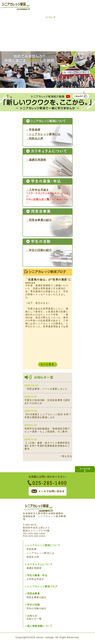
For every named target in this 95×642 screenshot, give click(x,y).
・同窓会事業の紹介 (39, 219)
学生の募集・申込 (77, 22)
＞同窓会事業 (32, 593)
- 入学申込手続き (34, 579)
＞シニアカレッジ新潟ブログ (41, 586)
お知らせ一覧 (41, 199)
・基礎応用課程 (36, 159)
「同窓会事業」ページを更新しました (46, 389)
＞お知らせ (31, 616)
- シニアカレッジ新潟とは (39, 553)
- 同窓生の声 (32, 557)
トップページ (14, 22)
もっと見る (47, 364)
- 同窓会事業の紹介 (36, 597)
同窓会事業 (35, 41)
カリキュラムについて (51, 16)
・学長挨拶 (33, 129)
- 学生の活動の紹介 (36, 608)
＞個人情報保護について (39, 626)
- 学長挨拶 (31, 549)
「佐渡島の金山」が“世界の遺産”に (48, 279)
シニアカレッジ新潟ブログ (14, 41)
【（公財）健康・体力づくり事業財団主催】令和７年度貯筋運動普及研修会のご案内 (47, 445)
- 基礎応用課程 (33, 568)
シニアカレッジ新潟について (35, 22)
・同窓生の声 (34, 138)
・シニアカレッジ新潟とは (43, 134)
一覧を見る (66, 456)
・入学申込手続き (37, 189)
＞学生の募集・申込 (36, 575)
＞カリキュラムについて (39, 564)
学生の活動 (56, 41)
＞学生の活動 (32, 604)
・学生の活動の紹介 (39, 250)
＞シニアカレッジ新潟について (42, 545)
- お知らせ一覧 (33, 619)
